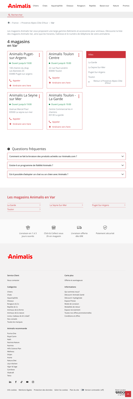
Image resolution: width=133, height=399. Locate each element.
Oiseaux (69, 6)
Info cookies (12, 390)
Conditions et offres (72, 316)
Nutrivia (10, 345)
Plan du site (74, 390)
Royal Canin (11, 336)
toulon (24, 209)
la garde (24, 205)
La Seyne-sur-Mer (96, 67)
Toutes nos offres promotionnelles (78, 312)
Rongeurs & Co (13, 303)
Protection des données (43, 390)
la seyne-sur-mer (66, 205)
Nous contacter (13, 280)
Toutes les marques (15, 321)
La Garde (92, 62)
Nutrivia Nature (13, 342)
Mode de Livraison (72, 303)
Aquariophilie (56, 6)
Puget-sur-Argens (96, 72)
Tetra (9, 375)
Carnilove (11, 369)
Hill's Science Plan (14, 348)
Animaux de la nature (15, 312)
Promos (126, 6)
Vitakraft (10, 372)
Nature (116, 6)
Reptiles (92, 6)
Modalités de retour (72, 306)
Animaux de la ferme (15, 309)
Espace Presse (70, 300)
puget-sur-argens (109, 205)
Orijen (9, 354)
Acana (9, 357)
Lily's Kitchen (12, 363)
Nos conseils (12, 319)
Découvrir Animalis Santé (74, 294)
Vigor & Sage (12, 366)
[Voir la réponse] (66, 156)
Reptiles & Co (12, 306)
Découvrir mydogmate (73, 297)
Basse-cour (104, 6)
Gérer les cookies (61, 390)
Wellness (10, 351)
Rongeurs (81, 6)
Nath (9, 339)
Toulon (91, 77)
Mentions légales (25, 390)
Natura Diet (11, 360)
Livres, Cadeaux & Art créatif (18, 316)
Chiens (36, 6)
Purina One (11, 333)
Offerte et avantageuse (74, 280)
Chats (45, 6)
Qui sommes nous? (72, 291)
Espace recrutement (72, 309)
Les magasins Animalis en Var (31, 197)
